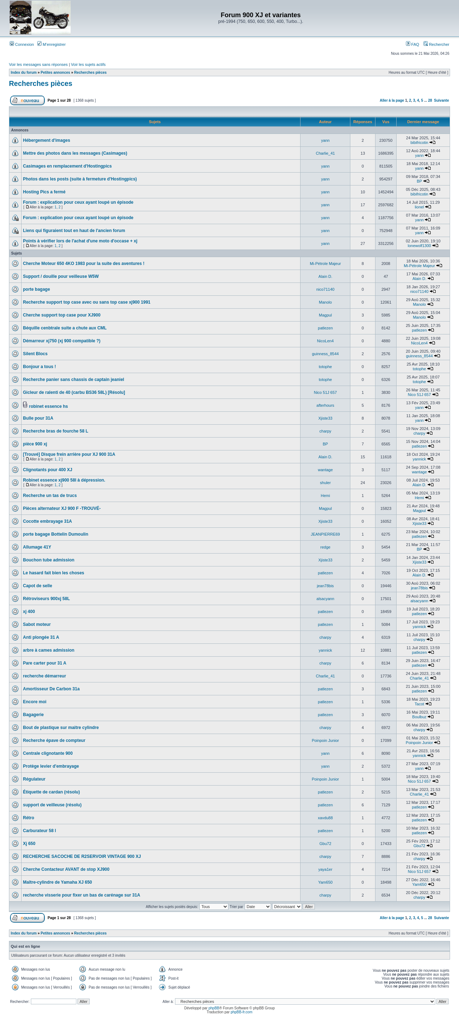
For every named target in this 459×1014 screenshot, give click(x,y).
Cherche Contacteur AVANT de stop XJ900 (66, 869)
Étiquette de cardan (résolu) (51, 792)
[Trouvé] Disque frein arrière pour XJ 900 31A (69, 454)
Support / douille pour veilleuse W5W (61, 276)
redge (325, 547)
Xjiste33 (325, 418)
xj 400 (29, 611)
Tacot (419, 704)
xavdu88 (325, 818)
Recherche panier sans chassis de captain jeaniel (73, 379)
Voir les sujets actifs (88, 64)
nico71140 (325, 289)
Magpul (325, 315)
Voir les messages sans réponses (38, 64)
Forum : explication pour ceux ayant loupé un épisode (78, 202)
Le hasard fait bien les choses (53, 572)
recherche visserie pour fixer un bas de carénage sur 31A (81, 895)
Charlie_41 (325, 153)
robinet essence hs (48, 406)
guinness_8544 (325, 354)
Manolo (325, 302)
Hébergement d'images (46, 140)
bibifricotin (420, 142)
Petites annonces (55, 72)
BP (419, 181)
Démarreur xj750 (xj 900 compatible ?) (61, 340)
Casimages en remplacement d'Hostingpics (67, 166)
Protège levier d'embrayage (51, 766)
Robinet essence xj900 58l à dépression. (64, 480)
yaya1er (325, 869)
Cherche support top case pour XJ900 (61, 315)
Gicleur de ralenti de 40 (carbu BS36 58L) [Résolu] (74, 392)
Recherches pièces (90, 72)
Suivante (441, 100)
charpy (325, 431)
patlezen (325, 328)
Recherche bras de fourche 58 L (55, 431)
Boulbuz (419, 717)
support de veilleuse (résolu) (52, 804)
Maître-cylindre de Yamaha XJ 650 (57, 882)
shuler (325, 483)
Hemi (325, 495)
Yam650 (325, 882)
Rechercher (436, 44)
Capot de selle (37, 585)
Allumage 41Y (37, 547)
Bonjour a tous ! (39, 366)
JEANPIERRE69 (325, 534)
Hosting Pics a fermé (44, 191)
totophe (325, 366)
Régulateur (34, 779)
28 (430, 100)
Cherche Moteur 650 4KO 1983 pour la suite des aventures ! (84, 263)
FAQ (412, 44)
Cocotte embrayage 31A (47, 521)
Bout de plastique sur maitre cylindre (61, 727)
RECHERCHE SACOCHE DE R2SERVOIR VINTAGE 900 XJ (82, 856)
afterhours (326, 405)
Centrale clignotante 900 (48, 753)
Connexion (22, 44)
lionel (419, 207)
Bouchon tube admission (48, 559)
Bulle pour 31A (38, 418)
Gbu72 (325, 843)
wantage (325, 470)
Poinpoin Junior (325, 740)
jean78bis (325, 586)
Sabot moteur (37, 624)
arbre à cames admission (48, 650)
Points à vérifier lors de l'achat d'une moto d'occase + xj (80, 240)
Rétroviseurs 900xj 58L (46, 598)
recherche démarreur (44, 676)
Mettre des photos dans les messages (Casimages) (75, 153)
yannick (419, 459)
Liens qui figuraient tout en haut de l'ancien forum (74, 230)
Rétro (28, 817)
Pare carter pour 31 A (44, 663)
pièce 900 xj (35, 443)
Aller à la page (392, 100)
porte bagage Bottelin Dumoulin (55, 534)
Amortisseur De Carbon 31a (51, 688)
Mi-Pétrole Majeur (325, 263)
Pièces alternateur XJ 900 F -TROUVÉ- (62, 508)
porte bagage (36, 289)
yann (325, 140)
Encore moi (34, 701)
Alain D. (325, 276)
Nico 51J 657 (325, 392)
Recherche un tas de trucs (50, 495)
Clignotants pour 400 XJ (47, 469)
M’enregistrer (51, 44)
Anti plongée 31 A (41, 637)
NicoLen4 (325, 341)
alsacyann (326, 599)
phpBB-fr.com (241, 1012)
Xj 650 (29, 843)
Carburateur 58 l (39, 830)
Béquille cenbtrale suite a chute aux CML (65, 327)
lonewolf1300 (419, 245)
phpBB (213, 1008)
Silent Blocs (35, 353)
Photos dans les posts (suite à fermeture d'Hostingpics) (80, 179)
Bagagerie (33, 714)
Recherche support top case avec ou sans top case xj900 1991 (87, 302)
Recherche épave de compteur (54, 740)
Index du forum (24, 72)
